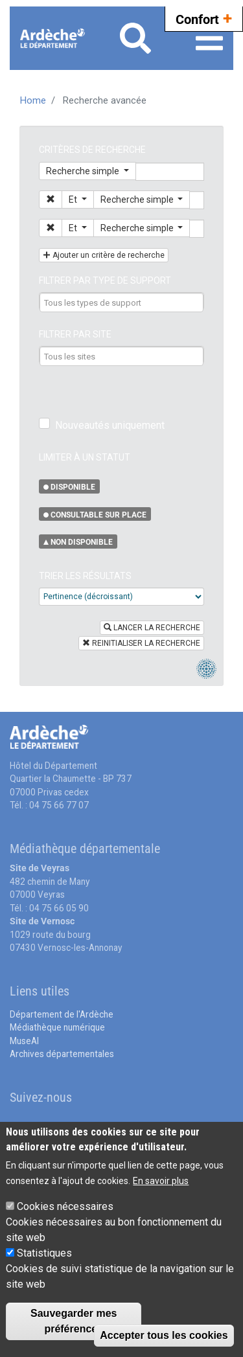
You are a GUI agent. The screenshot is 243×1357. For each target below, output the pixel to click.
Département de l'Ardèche (61, 1014)
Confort (204, 18)
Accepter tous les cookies (163, 1335)
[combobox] (122, 302)
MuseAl (24, 1041)
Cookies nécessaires (65, 1206)
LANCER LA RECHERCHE (152, 627)
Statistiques (44, 1253)
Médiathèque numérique (57, 1027)
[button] (50, 199)
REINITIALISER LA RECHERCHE (141, 643)
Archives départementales (62, 1054)
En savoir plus (161, 1181)
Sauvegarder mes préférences (73, 1321)
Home (33, 100)
